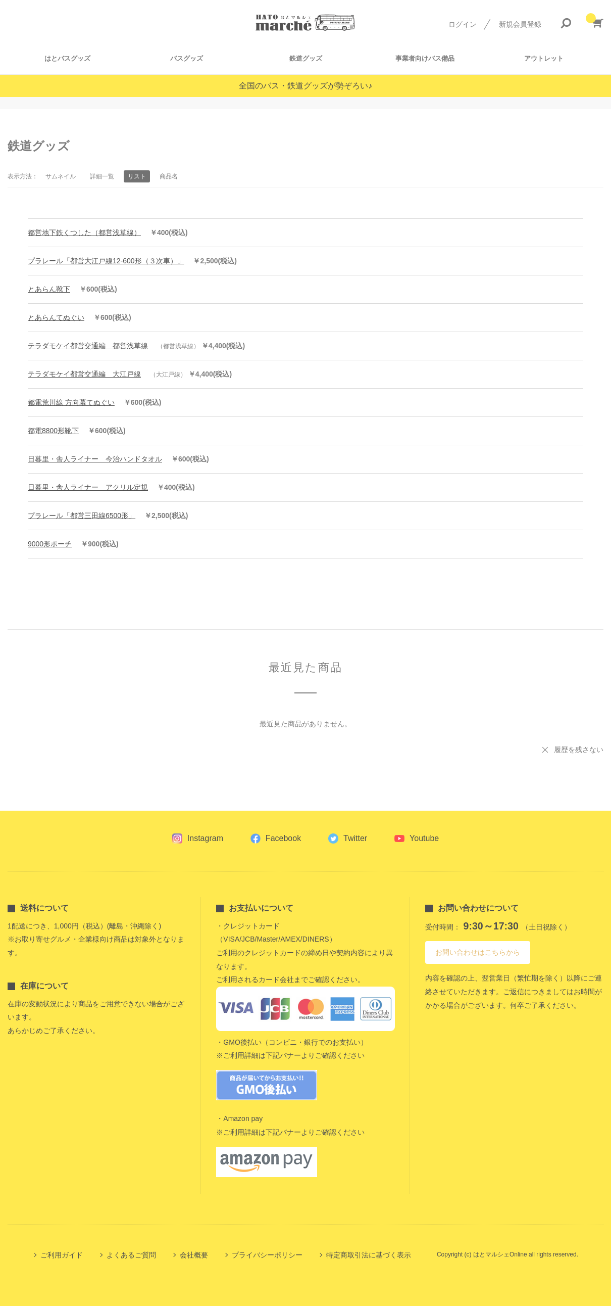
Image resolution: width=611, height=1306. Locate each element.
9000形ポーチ (50, 544)
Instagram (205, 838)
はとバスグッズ (67, 58)
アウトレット (544, 58)
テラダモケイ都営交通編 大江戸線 (84, 374)
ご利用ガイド (61, 1255)
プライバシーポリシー (267, 1255)
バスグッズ (186, 58)
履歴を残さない (578, 749)
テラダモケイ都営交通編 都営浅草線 (88, 346)
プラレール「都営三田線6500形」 (81, 515)
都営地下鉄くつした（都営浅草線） (84, 232)
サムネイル (60, 176)
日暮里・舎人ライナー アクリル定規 (88, 487)
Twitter (355, 838)
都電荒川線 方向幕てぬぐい (71, 402)
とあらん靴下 (49, 289)
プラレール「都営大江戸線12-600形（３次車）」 (106, 261)
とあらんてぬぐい (56, 317)
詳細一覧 (102, 176)
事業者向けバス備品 (424, 58)
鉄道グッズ (305, 58)
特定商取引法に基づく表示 (368, 1255)
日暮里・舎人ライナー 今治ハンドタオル (95, 459)
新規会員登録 (520, 24)
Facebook (283, 838)
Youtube (424, 838)
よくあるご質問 (131, 1255)
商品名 (169, 176)
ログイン (462, 24)
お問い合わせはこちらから (477, 952)
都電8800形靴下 (53, 431)
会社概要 (194, 1255)
